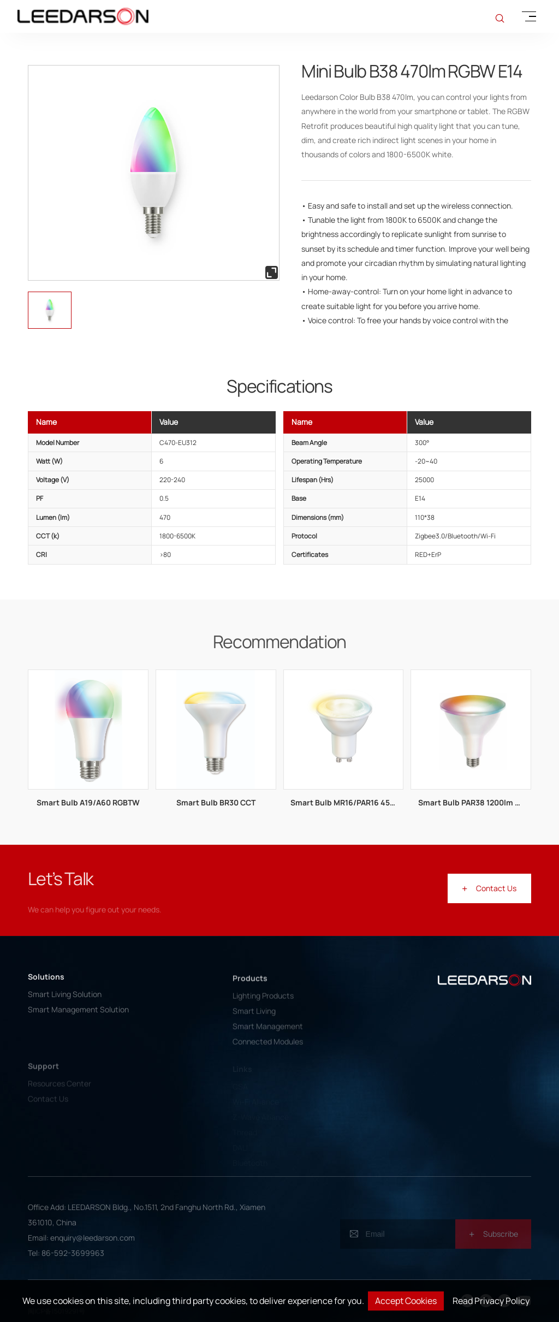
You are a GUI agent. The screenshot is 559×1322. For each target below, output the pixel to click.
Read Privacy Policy (491, 1301)
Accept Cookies (406, 1301)
